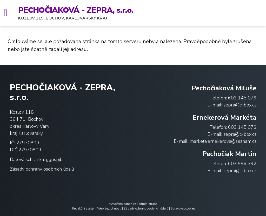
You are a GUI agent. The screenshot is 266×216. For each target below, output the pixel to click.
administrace (147, 204)
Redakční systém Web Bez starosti (96, 208)
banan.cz (129, 204)
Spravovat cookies (183, 208)
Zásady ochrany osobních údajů (42, 169)
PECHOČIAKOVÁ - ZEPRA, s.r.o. (75, 10)
